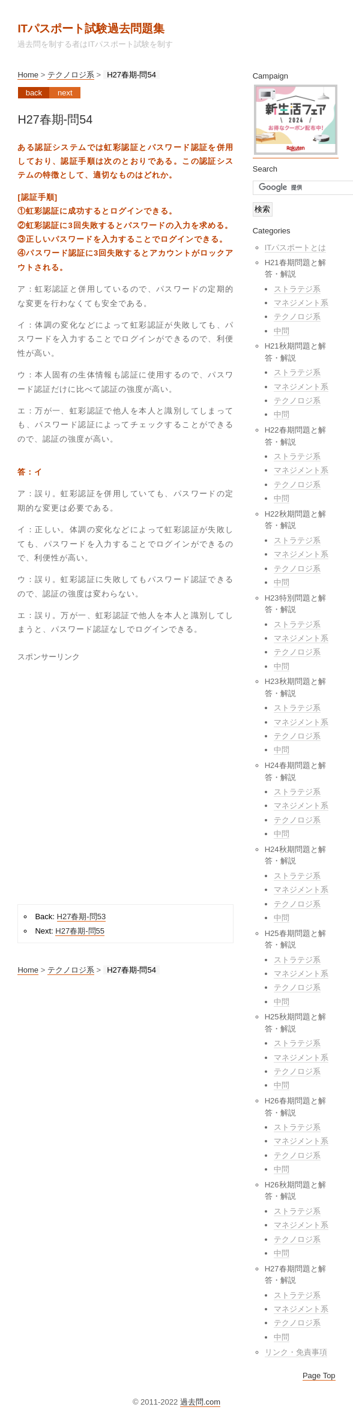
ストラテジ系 (297, 288)
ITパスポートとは (296, 247)
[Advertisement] (112, 779)
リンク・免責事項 (296, 1352)
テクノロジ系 (70, 74)
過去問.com (200, 1401)
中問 (281, 330)
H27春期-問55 (79, 930)
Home (27, 74)
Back (34, 92)
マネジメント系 (301, 302)
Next (65, 92)
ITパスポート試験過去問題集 (90, 28)
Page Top (319, 1375)
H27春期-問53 (81, 916)
